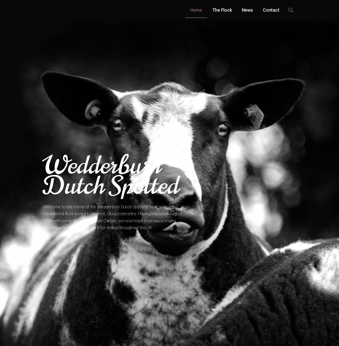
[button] (291, 10)
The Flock (222, 10)
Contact (271, 10)
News (247, 10)
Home (196, 10)
